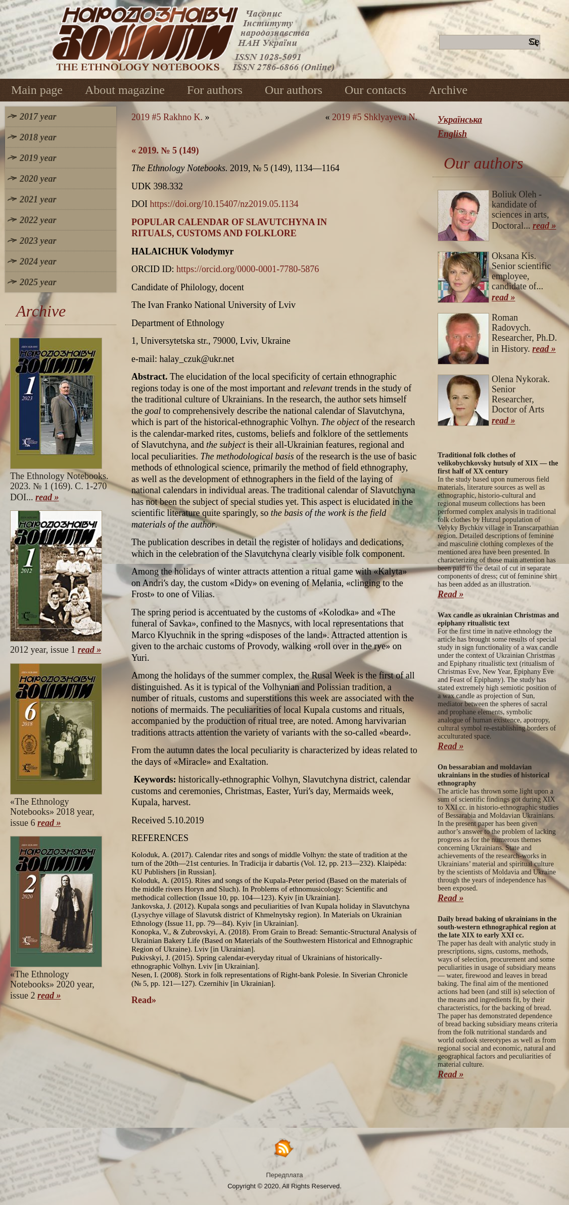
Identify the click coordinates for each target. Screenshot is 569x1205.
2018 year (38, 137)
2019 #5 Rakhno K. (167, 117)
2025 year (38, 282)
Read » (451, 594)
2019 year (38, 158)
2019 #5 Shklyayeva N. (374, 117)
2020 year (38, 179)
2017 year (38, 117)
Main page (37, 89)
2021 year (38, 199)
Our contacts (375, 89)
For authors (215, 89)
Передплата (284, 1175)
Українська (460, 120)
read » (47, 497)
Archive (448, 89)
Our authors (293, 89)
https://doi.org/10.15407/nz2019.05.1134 (224, 204)
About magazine (125, 89)
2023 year (38, 241)
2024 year (38, 261)
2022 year (38, 220)
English (452, 134)
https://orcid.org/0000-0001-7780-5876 (247, 269)
